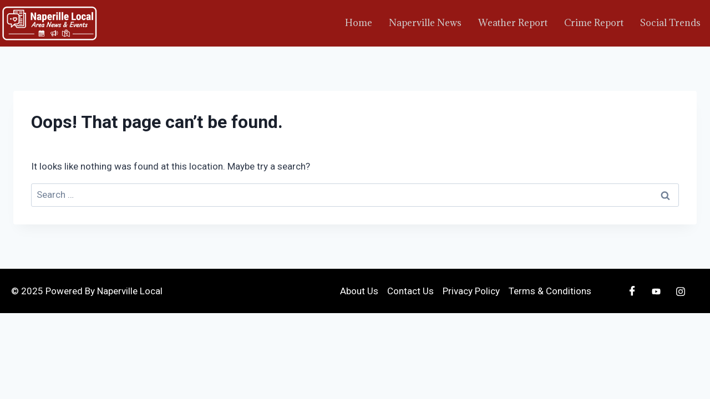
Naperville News (425, 23)
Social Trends (670, 23)
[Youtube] (656, 291)
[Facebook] (631, 291)
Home (358, 23)
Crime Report (593, 23)
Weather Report (512, 23)
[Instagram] (680, 291)
